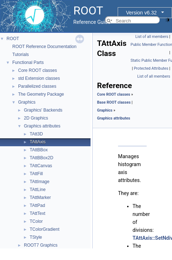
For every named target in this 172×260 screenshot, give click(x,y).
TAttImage (39, 181)
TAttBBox (39, 149)
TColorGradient (44, 229)
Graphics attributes (42, 126)
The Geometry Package (41, 94)
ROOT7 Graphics (41, 245)
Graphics (26, 102)
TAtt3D (36, 133)
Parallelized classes (37, 86)
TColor (36, 221)
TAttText (37, 213)
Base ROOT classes (114, 102)
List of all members (151, 36)
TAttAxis (38, 141)
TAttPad (37, 205)
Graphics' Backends (43, 110)
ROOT (13, 38)
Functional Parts (28, 62)
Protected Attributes (151, 68)
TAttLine (38, 189)
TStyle (36, 237)
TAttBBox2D (41, 157)
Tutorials (20, 54)
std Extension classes (39, 78)
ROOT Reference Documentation (44, 46)
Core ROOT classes (37, 70)
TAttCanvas (41, 165)
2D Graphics (36, 118)
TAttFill (36, 173)
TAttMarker (40, 197)
